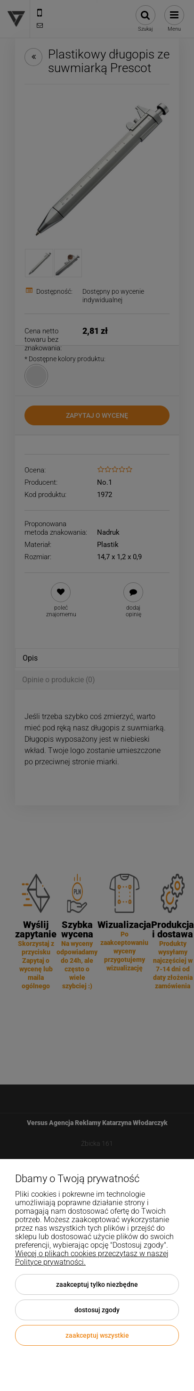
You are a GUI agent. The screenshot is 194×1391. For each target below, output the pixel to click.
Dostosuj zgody (97, 1310)
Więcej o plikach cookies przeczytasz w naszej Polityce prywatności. (92, 1258)
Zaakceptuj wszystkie (97, 1335)
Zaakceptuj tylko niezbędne (97, 1284)
